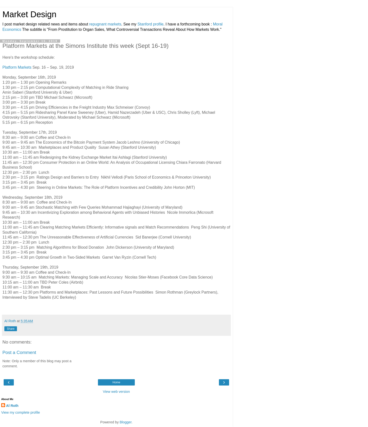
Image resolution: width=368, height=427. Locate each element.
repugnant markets (105, 24)
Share (11, 328)
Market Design (29, 14)
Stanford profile (150, 24)
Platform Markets (17, 67)
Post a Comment (19, 352)
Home (116, 382)
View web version (116, 392)
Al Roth (12, 406)
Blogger (126, 422)
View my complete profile (20, 412)
